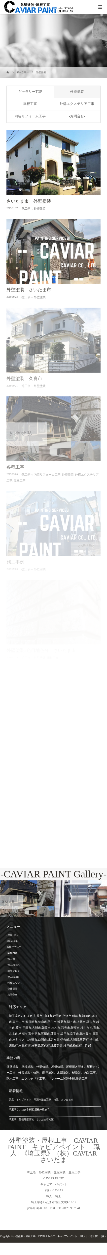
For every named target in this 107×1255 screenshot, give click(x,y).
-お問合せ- (77, 116)
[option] (27, 899)
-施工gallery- (13, 976)
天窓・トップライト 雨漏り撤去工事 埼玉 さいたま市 (41, 1099)
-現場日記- (12, 935)
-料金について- (14, 982)
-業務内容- (12, 953)
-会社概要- (12, 988)
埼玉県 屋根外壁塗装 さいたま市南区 (31, 1119)
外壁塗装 (77, 92)
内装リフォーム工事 (30, 116)
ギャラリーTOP (30, 92)
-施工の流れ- (13, 965)
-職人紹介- (12, 941)
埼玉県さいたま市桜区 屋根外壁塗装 (29, 1109)
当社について (13, 947)
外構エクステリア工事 (77, 104)
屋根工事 (30, 104)
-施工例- (11, 959)
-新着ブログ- (13, 970)
